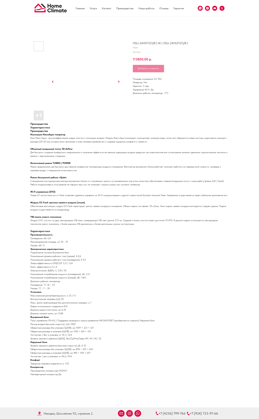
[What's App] (200, 8)
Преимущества (124, 8)
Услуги (93, 8)
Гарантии (178, 8)
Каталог (106, 8)
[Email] (214, 8)
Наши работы (146, 8)
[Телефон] (222, 8)
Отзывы (163, 8)
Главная (80, 8)
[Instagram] (207, 8)
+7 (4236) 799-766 (171, 413)
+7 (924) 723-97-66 (204, 413)
